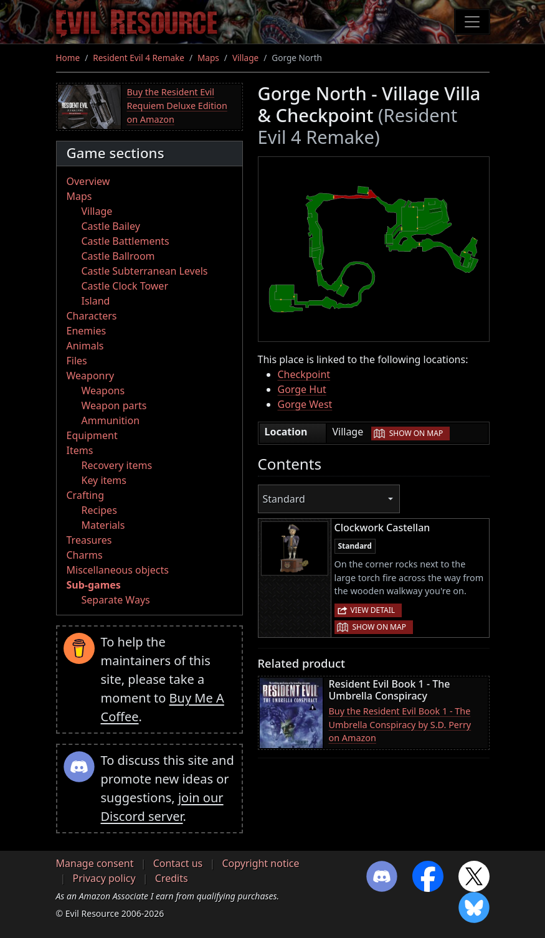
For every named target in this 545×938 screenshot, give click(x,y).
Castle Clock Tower (125, 286)
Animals (85, 346)
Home (68, 58)
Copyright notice (260, 863)
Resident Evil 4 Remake (138, 58)
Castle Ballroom (118, 256)
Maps (208, 58)
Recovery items (117, 465)
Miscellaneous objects (118, 570)
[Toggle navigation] (472, 21)
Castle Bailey (111, 226)
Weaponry (91, 375)
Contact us (178, 863)
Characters (92, 316)
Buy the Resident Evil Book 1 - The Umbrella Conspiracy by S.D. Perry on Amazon (400, 724)
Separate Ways (116, 600)
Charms (85, 555)
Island (96, 301)
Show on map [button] (416, 433)
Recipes (99, 510)
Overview (88, 181)
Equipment (92, 435)
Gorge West (305, 404)
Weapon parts (114, 405)
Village (245, 58)
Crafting (86, 495)
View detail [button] (373, 610)
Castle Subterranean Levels (145, 271)
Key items (104, 480)
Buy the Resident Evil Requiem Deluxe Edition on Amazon (177, 105)
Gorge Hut (302, 389)
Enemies (87, 331)
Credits (171, 878)
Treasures (89, 540)
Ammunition (111, 420)
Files (77, 360)
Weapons (103, 390)
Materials (103, 525)
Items (80, 450)
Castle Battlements (125, 241)
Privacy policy (104, 878)
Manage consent (95, 863)
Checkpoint (304, 374)
